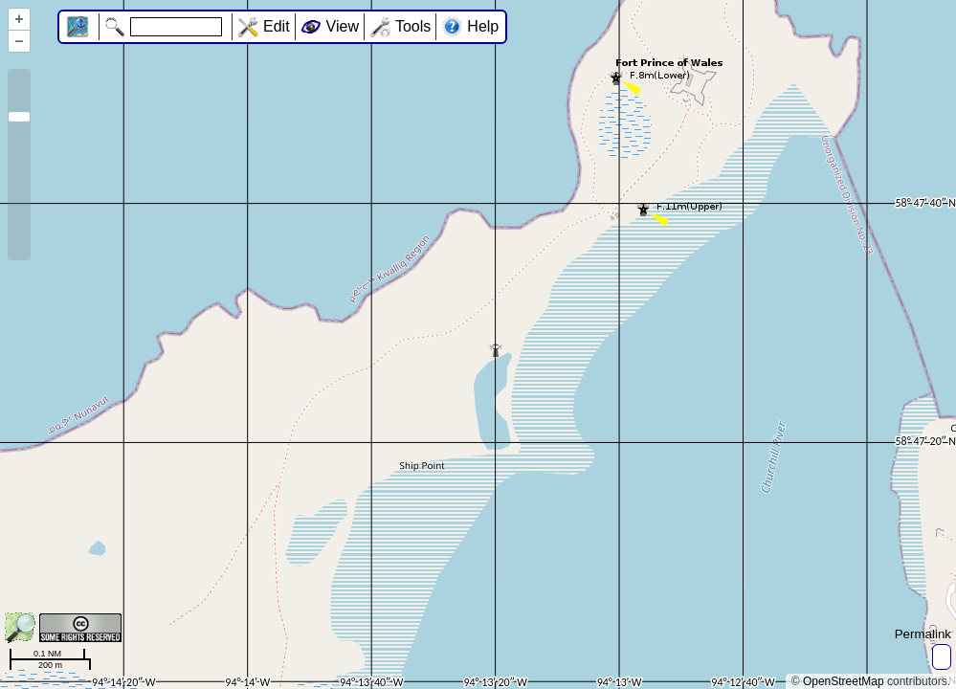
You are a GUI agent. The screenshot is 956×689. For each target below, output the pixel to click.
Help (483, 26)
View (342, 26)
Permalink (923, 634)
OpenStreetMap (843, 681)
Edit (276, 26)
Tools (413, 26)
